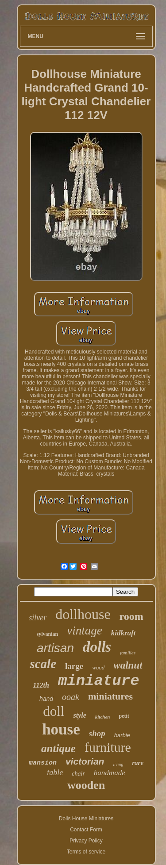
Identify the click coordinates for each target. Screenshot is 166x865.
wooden (86, 785)
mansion (43, 763)
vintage (84, 630)
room (131, 616)
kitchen (102, 716)
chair (78, 773)
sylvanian (47, 634)
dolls (97, 647)
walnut (127, 665)
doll (53, 711)
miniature (98, 681)
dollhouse (82, 614)
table (55, 772)
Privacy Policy (86, 841)
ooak (70, 697)
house (61, 729)
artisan (55, 648)
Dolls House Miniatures (86, 818)
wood (98, 667)
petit (124, 716)
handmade (109, 773)
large (74, 666)
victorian (85, 761)
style (79, 715)
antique (58, 748)
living (118, 764)
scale (43, 664)
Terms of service (86, 852)
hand (46, 698)
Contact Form (86, 830)
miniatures (110, 696)
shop (97, 733)
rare (137, 762)
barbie (122, 735)
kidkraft (123, 633)
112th (41, 685)
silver (37, 617)
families (127, 652)
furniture (108, 747)
